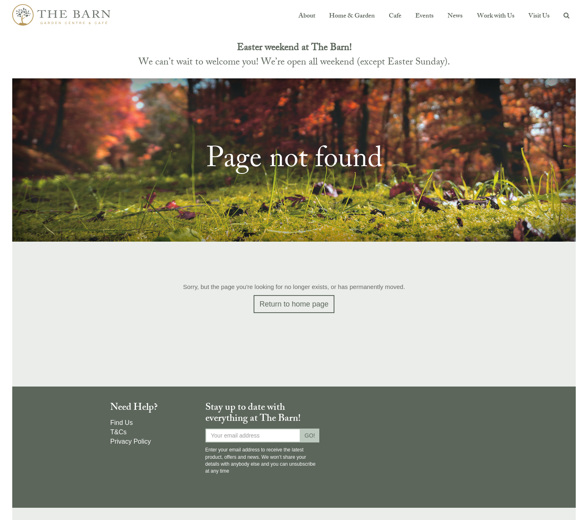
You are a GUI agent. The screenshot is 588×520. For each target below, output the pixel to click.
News (455, 16)
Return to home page (293, 304)
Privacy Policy (130, 441)
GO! (310, 435)
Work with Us (495, 16)
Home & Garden (352, 16)
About (306, 16)
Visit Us (539, 16)
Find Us (121, 422)
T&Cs (118, 432)
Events (424, 16)
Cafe (395, 16)
